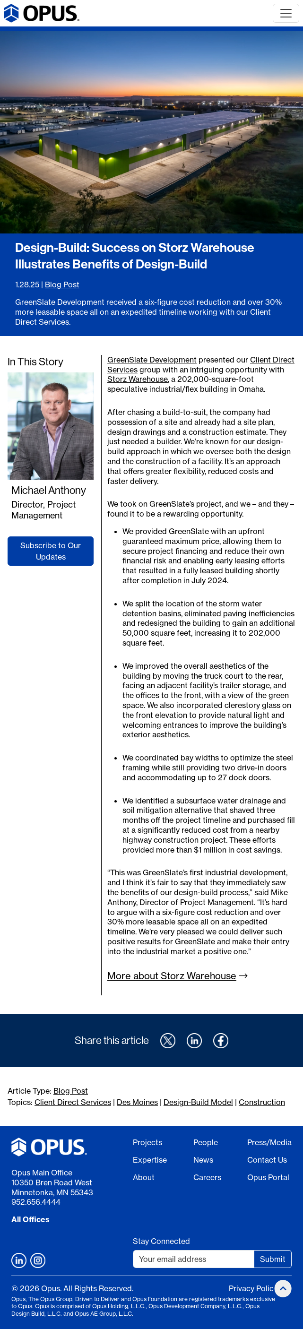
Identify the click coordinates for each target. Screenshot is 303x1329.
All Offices (30, 1219)
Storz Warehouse (137, 379)
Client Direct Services (73, 1102)
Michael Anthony (48, 490)
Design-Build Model (198, 1102)
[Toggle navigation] (286, 13)
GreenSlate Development (152, 359)
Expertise (150, 1160)
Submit (273, 1259)
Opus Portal (268, 1177)
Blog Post (62, 284)
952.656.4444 (36, 1202)
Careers (207, 1177)
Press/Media (269, 1142)
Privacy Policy (253, 1288)
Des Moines (137, 1102)
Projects (147, 1142)
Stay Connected (161, 1241)
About (144, 1177)
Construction (262, 1102)
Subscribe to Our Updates (50, 551)
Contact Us (267, 1160)
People (205, 1142)
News (203, 1160)
